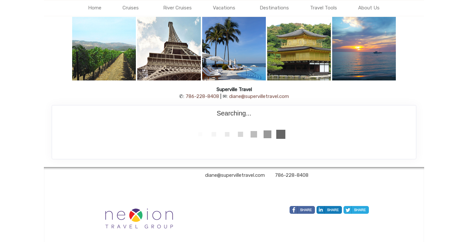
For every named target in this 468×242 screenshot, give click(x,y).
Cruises (131, 8)
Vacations (224, 8)
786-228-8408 (202, 96)
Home (94, 8)
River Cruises (177, 8)
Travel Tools (323, 8)
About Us (369, 8)
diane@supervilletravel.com (259, 96)
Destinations (274, 8)
